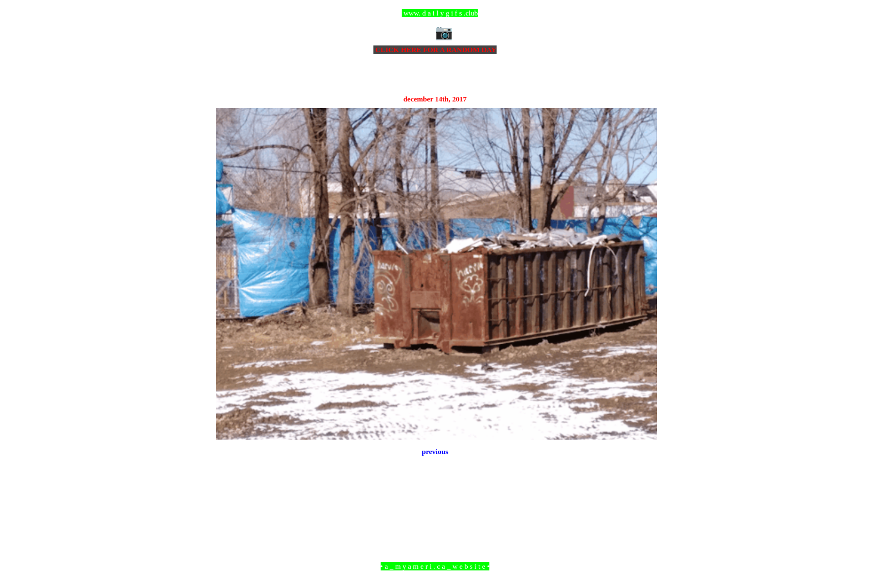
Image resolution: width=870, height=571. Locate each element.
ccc (435, 13)
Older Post (641, 506)
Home (437, 506)
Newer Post (229, 506)
